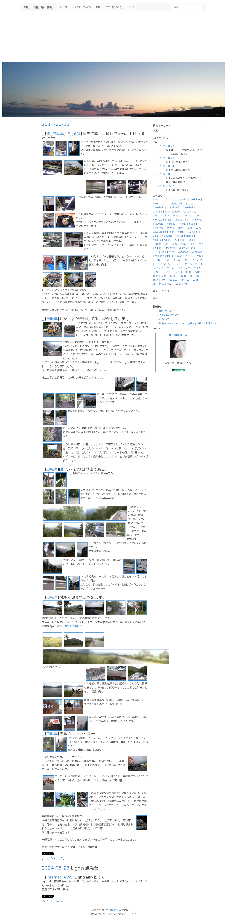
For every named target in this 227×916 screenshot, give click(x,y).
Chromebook (172, 211)
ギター (177, 264)
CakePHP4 (189, 207)
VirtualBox (159, 252)
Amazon (157, 199)
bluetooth (177, 203)
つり (186, 260)
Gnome (198, 219)
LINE (156, 235)
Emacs (188, 215)
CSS (155, 215)
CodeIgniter (190, 211)
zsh (199, 256)
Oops (167, 239)
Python (157, 244)
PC (175, 239)
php (191, 239)
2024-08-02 (166, 174)
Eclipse (177, 215)
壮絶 (155, 276)
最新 (98, 7)
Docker (165, 215)
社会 (163, 280)
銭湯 (169, 284)
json (171, 231)
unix (192, 248)
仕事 (188, 272)
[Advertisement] (113, 38)
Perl (182, 239)
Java (198, 227)
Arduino (195, 199)
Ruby (174, 244)
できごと (197, 260)
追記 (131, 7)
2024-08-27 (166, 146)
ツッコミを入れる (53, 858)
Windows (183, 252)
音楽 (178, 284)
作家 (197, 272)
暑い (198, 276)
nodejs (157, 239)
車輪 (195, 280)
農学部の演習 (72, 626)
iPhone (170, 227)
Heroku (171, 223)
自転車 (58, 133)
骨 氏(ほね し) (178, 335)
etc (198, 215)
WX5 (180, 256)
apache (183, 199)
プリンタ (158, 268)
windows (197, 252)
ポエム (197, 268)
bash (164, 203)
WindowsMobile (164, 256)
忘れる (174, 276)
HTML (182, 223)
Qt (166, 244)
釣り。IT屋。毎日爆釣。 (39, 7)
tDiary (114, 910)
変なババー (165, 319)
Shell (192, 244)
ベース (170, 268)
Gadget (179, 219)
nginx (189, 235)
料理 (183, 276)
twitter (170, 248)
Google (159, 223)
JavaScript (159, 231)
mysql (179, 235)
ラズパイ (177, 272)
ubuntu (183, 248)
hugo (192, 223)
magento (167, 235)
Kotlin (181, 231)
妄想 (163, 276)
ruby (183, 244)
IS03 (189, 227)
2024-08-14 (166, 166)
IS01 (180, 227)
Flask (168, 219)
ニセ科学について (169, 315)
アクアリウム (162, 264)
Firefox (157, 219)
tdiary (159, 248)
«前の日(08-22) (81, 7)
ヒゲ (174, 363)
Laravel (193, 231)
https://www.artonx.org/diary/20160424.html (188, 323)
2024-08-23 (56, 868)
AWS (68, 877)
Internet (53, 877)
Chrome (157, 211)
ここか (156, 260)
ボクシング (184, 268)
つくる (176, 260)
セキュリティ (192, 264)
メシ (166, 272)
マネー (156, 272)
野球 (161, 284)
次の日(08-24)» (114, 7)
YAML (189, 256)
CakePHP (158, 207)
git (189, 219)
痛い (155, 280)
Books (189, 203)
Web (171, 252)
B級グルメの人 (167, 311)
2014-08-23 (56, 124)
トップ (63, 7)
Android (170, 199)
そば (77, 133)
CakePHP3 (173, 207)
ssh (201, 244)
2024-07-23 (166, 186)
